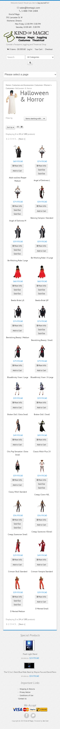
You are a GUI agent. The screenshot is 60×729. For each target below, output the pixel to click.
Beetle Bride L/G (17, 300)
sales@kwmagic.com (30, 7)
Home (8, 85)
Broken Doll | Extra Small (17, 414)
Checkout (48, 49)
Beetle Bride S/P (41, 300)
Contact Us (22, 699)
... (17, 139)
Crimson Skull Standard (17, 571)
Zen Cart (45, 721)
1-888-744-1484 (29, 11)
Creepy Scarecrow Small (17, 534)
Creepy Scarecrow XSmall (42, 532)
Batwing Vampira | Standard (42, 218)
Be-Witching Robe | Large (18, 260)
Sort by (10, 127)
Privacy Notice (24, 692)
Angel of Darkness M (17, 221)
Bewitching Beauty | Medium (17, 337)
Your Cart (38, 49)
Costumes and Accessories (22, 85)
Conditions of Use (25, 695)
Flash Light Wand (30, 654)
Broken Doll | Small (42, 414)
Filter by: (9, 118)
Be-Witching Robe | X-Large (42, 258)
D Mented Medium (17, 611)
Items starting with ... (35, 118)
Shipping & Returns (26, 689)
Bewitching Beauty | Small (42, 340)
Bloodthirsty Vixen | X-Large (42, 377)
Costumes (38, 85)
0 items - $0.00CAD (16, 49)
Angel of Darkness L (42, 180)
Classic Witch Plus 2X (42, 451)
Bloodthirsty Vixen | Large (17, 377)
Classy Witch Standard (18, 492)
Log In (29, 49)
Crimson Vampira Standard (42, 571)
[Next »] (22, 139)
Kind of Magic (29, 721)
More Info (17, 166)
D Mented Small (41, 609)
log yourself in (42, 3)
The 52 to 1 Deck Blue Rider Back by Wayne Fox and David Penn (30, 672)
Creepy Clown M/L (41, 494)
